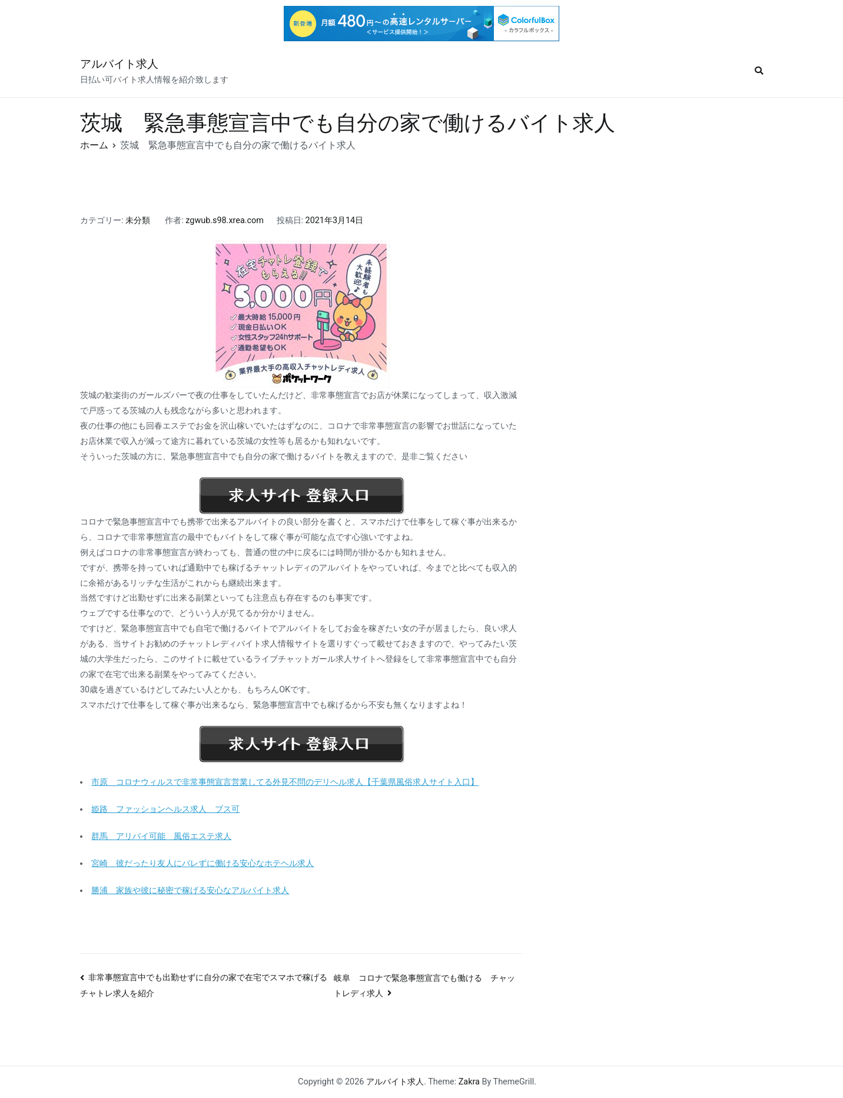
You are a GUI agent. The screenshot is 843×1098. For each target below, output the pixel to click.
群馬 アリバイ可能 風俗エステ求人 (161, 836)
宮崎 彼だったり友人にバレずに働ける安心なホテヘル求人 (202, 863)
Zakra (469, 1082)
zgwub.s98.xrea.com (224, 220)
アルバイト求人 (119, 64)
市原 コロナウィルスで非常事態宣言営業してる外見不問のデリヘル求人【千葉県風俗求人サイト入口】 (285, 782)
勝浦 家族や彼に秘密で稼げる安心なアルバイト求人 (190, 890)
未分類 (137, 220)
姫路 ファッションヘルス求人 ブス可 (165, 809)
